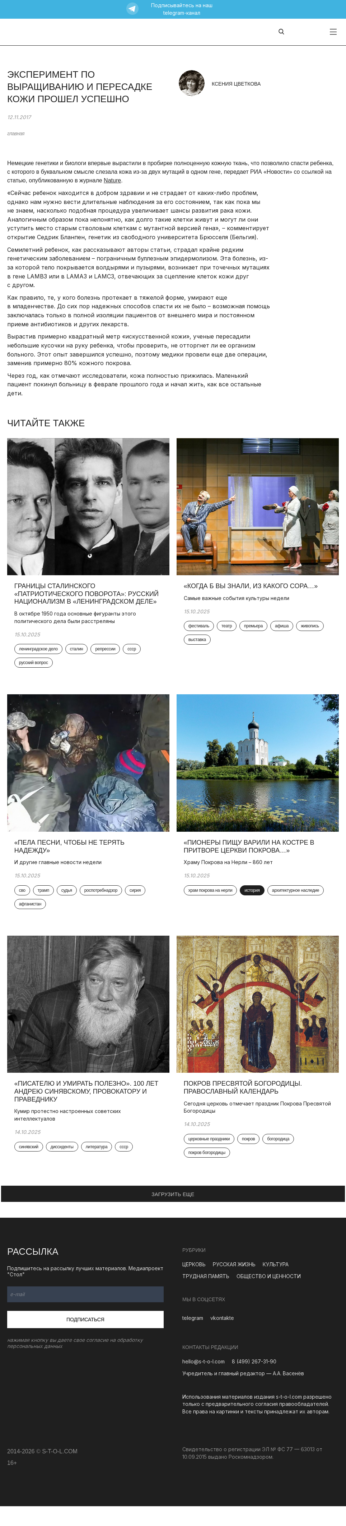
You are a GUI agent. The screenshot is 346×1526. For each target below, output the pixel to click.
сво (22, 903)
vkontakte (222, 1338)
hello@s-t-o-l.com (203, 1381)
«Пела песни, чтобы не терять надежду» (69, 859)
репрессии (105, 656)
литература (97, 1166)
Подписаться (85, 1339)
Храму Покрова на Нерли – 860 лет (230, 875)
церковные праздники (209, 1159)
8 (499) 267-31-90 (254, 1381)
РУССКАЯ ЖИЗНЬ (234, 1284)
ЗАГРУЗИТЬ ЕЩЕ (173, 1214)
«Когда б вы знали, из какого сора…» (252, 592)
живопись (310, 633)
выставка (197, 646)
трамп (43, 903)
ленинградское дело (38, 656)
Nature (112, 180)
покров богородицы (206, 1172)
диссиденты (62, 1166)
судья (66, 903)
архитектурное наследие (295, 903)
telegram (192, 1338)
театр (226, 633)
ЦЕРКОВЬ (194, 1284)
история (252, 903)
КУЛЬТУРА (276, 1284)
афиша (282, 633)
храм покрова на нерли (210, 903)
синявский (28, 1166)
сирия (135, 903)
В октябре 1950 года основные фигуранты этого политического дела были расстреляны (75, 624)
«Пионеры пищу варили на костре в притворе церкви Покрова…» (249, 859)
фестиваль (198, 633)
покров (248, 1159)
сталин (76, 656)
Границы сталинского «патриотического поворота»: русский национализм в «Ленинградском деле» (86, 600)
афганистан (30, 917)
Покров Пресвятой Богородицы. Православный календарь (243, 1107)
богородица (278, 1159)
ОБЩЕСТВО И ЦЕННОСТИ (269, 1296)
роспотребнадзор (100, 903)
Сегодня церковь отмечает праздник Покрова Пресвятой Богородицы (257, 1127)
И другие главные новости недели (58, 875)
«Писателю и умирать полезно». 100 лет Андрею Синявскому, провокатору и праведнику (86, 1111)
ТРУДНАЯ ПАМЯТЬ (205, 1296)
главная (15, 133)
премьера (253, 633)
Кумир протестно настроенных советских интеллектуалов (67, 1134)
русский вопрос (33, 669)
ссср (132, 656)
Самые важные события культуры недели (237, 604)
